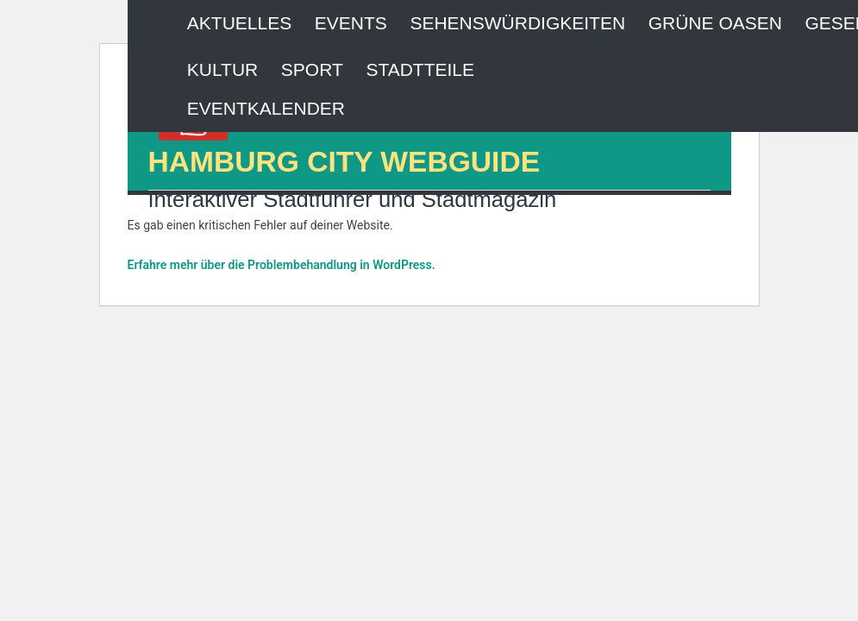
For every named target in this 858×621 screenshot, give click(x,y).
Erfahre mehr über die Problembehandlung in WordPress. (281, 265)
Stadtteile (420, 69)
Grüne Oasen (715, 23)
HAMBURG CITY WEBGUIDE (344, 162)
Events (351, 23)
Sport (312, 69)
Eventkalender (266, 108)
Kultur (222, 69)
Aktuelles (239, 23)
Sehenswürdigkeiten (517, 23)
